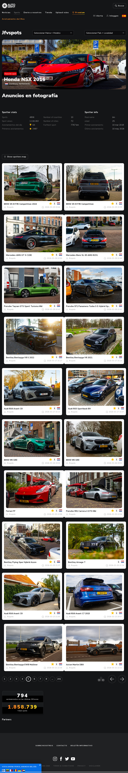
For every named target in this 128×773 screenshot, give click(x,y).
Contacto (61, 746)
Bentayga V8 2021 (83, 357)
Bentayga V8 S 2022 (24, 357)
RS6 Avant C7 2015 (80, 613)
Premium (78, 12)
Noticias (6, 12)
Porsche (8, 306)
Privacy (81, 766)
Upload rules (62, 12)
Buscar (119, 5)
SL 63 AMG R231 (90, 255)
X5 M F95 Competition (83, 204)
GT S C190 (26, 255)
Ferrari (9, 511)
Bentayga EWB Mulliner (26, 664)
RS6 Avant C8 (15, 408)
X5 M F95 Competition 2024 (23, 204)
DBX (82, 664)
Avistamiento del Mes (13, 19)
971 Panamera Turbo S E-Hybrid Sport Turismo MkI (99, 306)
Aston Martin (72, 664)
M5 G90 (13, 460)
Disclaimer (94, 766)
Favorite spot (10, 74)
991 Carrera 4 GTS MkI (85, 511)
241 (59, 679)
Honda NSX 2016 (24, 79)
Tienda (48, 12)
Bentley (10, 357)
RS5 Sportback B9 (82, 408)
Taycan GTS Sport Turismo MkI (27, 306)
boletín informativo (82, 746)
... (52, 679)
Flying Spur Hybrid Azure (24, 562)
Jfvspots (10, 207)
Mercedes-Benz (73, 255)
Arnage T (80, 562)
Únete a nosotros (33, 12)
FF (14, 511)
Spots (17, 12)
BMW (6, 204)
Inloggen (112, 16)
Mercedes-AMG (13, 255)
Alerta (98, 16)
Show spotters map (15, 156)
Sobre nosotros (44, 746)
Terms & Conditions (63, 766)
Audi (6, 408)
